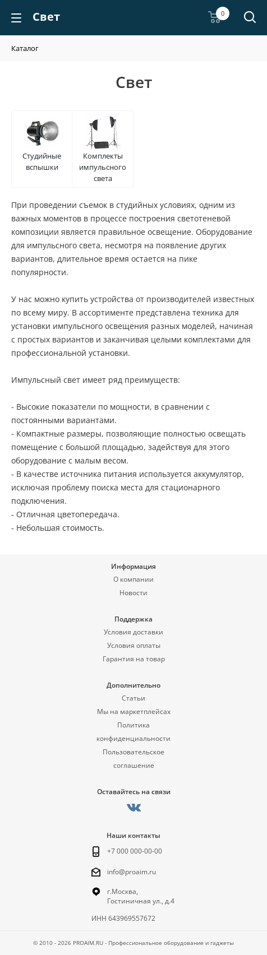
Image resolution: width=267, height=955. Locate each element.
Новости (133, 592)
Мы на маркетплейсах (134, 711)
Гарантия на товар (134, 659)
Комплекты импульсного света (102, 167)
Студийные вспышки (41, 161)
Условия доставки (133, 632)
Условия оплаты (133, 645)
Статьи (133, 698)
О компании (133, 579)
